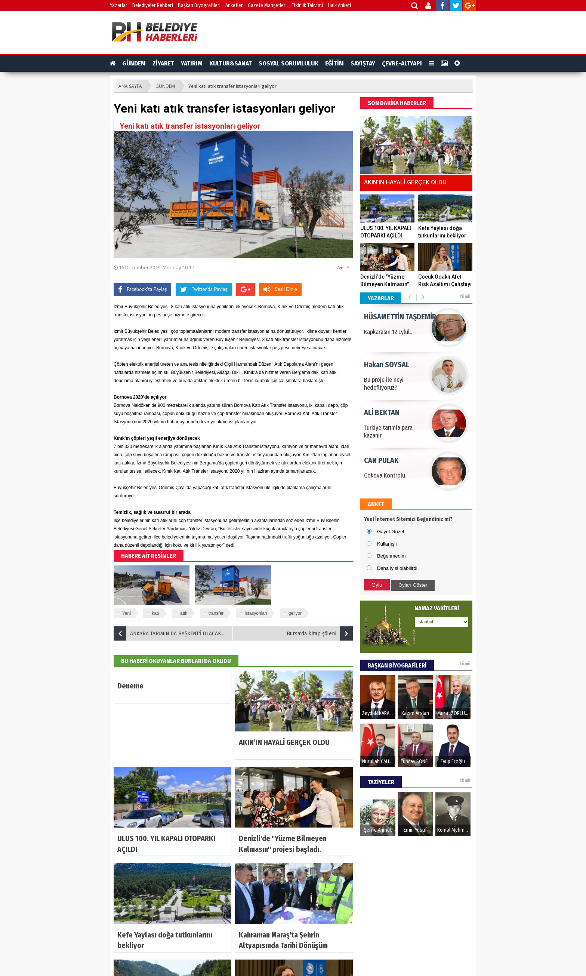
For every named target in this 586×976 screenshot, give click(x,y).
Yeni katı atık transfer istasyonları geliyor (232, 86)
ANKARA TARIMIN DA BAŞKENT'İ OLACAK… (169, 633)
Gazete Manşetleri (267, 5)
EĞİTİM (334, 63)
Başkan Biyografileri (199, 5)
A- (348, 267)
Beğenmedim (391, 556)
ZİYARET (163, 63)
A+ (340, 267)
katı (155, 613)
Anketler (234, 5)
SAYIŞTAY (363, 63)
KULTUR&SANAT (230, 63)
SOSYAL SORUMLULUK (288, 63)
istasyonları (256, 613)
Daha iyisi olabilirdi (397, 568)
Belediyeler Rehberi (152, 5)
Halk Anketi (339, 5)
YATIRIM (192, 63)
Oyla (376, 585)
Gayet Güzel (390, 531)
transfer (216, 613)
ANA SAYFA (130, 86)
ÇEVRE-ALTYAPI (402, 63)
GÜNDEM (134, 63)
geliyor (295, 613)
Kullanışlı (387, 544)
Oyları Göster (412, 585)
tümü (465, 296)
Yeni (126, 613)
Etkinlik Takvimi (307, 5)
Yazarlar (118, 5)
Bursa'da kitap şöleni (320, 633)
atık (183, 613)
